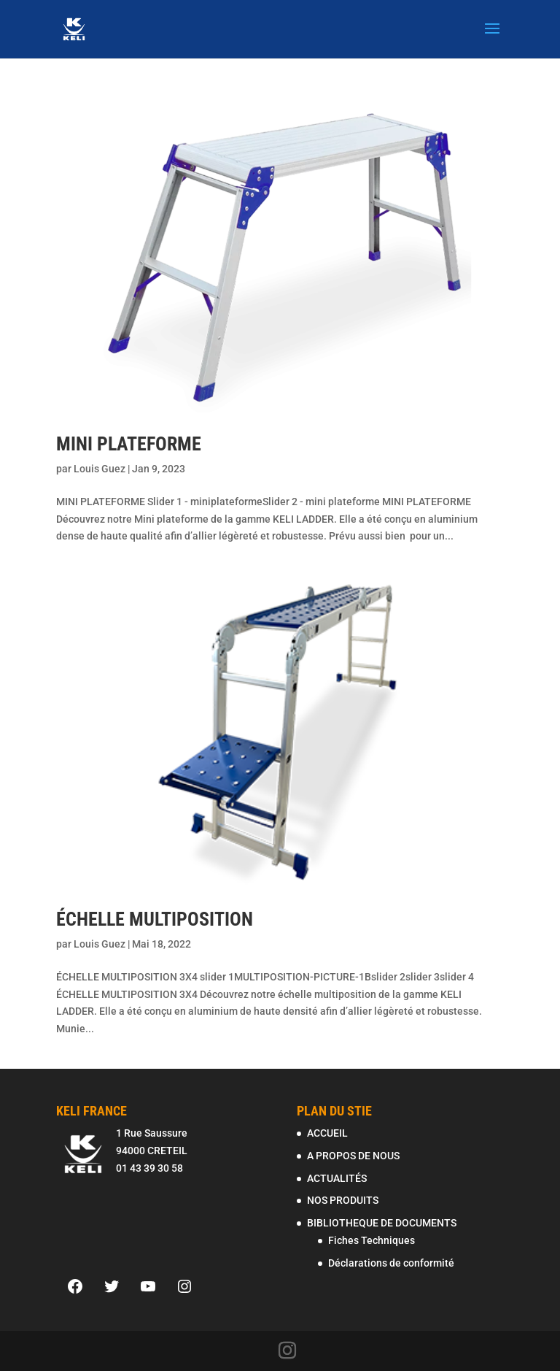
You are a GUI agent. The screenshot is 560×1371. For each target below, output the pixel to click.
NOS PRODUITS (342, 1200)
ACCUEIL (327, 1133)
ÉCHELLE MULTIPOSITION (154, 919)
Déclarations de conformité (391, 1263)
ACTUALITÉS (337, 1178)
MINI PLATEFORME (128, 444)
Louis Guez (99, 469)
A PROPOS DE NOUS (353, 1155)
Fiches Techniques (371, 1240)
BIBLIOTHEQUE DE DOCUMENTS (381, 1223)
